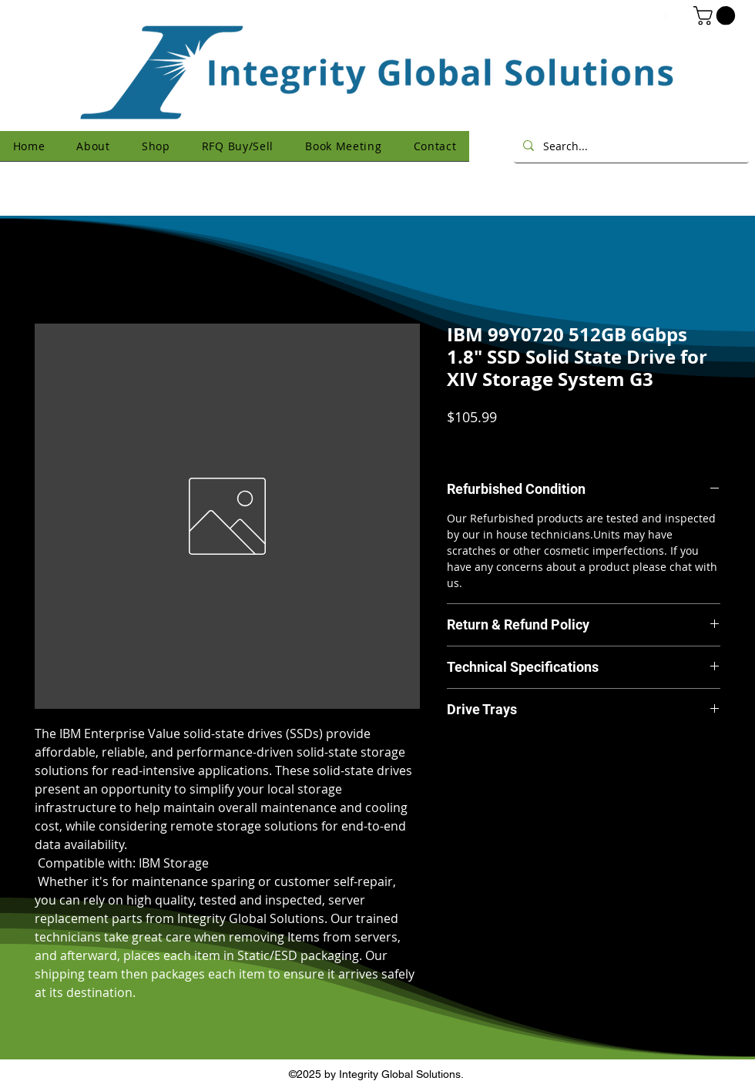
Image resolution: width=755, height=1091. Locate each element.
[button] (716, 15)
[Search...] (629, 146)
